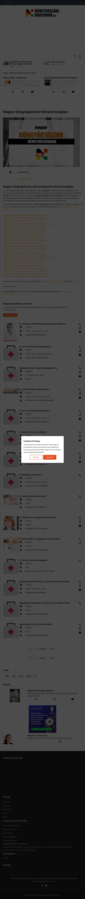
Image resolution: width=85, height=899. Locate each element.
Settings (36, 457)
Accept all (49, 457)
